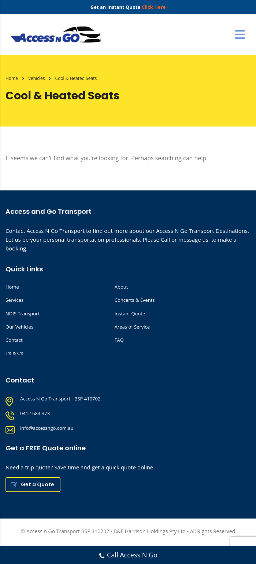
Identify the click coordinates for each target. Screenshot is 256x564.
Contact (14, 340)
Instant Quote (130, 313)
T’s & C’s (14, 353)
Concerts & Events (135, 300)
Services (14, 300)
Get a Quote (32, 484)
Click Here (154, 7)
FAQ (119, 340)
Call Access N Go (128, 555)
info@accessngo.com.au (46, 428)
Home (11, 78)
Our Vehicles (19, 327)
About (121, 287)
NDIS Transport (22, 313)
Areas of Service (132, 327)
